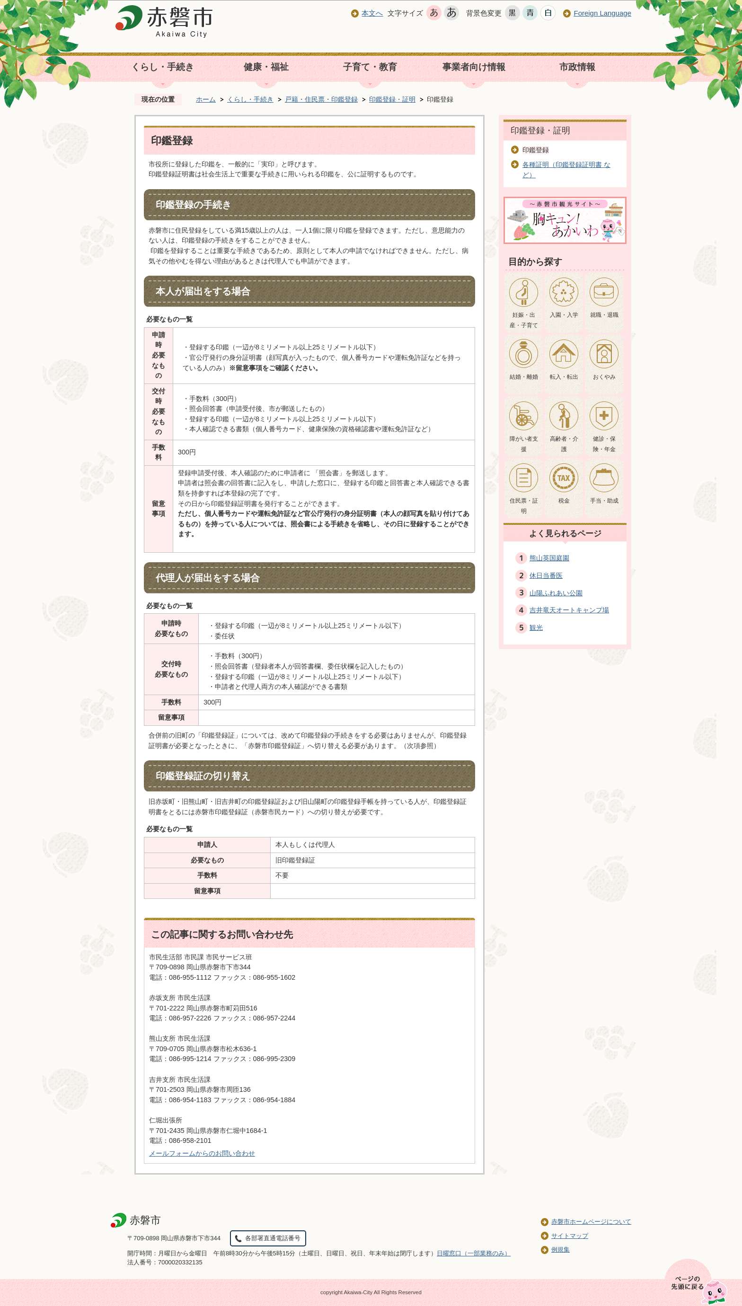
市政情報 (577, 67)
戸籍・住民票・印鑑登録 (321, 99)
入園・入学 (564, 315)
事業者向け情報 (473, 67)
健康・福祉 (266, 67)
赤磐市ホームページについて (591, 1221)
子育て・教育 (370, 67)
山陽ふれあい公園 (556, 593)
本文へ (372, 13)
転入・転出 (564, 377)
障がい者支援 (524, 444)
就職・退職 (604, 315)
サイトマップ (569, 1235)
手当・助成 (604, 501)
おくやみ (604, 377)
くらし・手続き (162, 67)
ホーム (206, 99)
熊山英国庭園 (549, 558)
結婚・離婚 (524, 377)
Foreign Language (602, 13)
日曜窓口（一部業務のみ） (474, 1253)
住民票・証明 (524, 506)
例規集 (560, 1249)
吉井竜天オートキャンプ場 (569, 610)
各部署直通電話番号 (272, 1238)
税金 (564, 501)
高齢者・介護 (564, 444)
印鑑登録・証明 (392, 99)
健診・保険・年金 (604, 444)
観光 (536, 627)
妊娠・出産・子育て (524, 320)
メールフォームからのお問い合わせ (202, 1153)
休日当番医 (546, 575)
